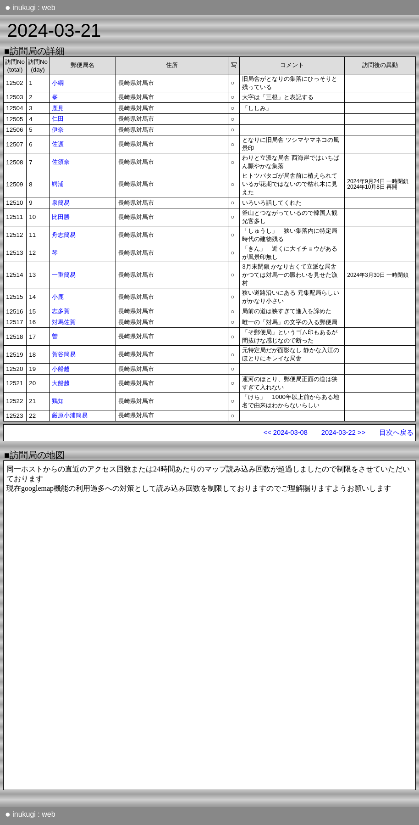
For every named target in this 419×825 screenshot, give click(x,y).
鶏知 (58, 401)
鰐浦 (58, 183)
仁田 (58, 118)
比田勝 (61, 216)
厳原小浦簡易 (70, 415)
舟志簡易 (64, 234)
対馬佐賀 (64, 322)
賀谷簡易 (64, 354)
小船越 (61, 368)
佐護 (58, 143)
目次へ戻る (396, 432)
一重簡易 (64, 274)
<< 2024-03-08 (286, 432)
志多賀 (61, 311)
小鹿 (58, 296)
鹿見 (58, 108)
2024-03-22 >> (343, 432)
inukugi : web (30, 7)
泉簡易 (61, 202)
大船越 (61, 383)
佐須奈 (61, 161)
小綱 (58, 82)
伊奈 (58, 129)
